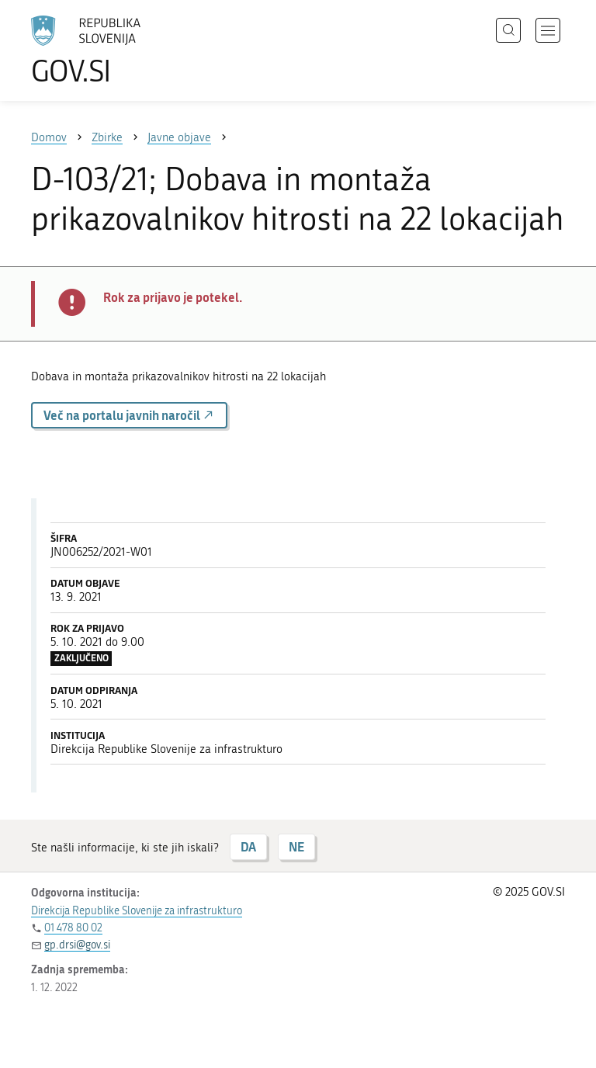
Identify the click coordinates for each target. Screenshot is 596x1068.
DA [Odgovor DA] (248, 846)
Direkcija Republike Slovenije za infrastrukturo (136, 910)
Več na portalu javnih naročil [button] (129, 415)
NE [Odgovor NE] (296, 846)
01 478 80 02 (73, 927)
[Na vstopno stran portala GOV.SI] (108, 50)
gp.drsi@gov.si (77, 945)
